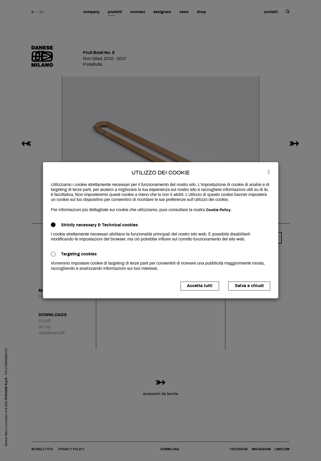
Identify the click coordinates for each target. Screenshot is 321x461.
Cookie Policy (218, 210)
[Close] (268, 171)
